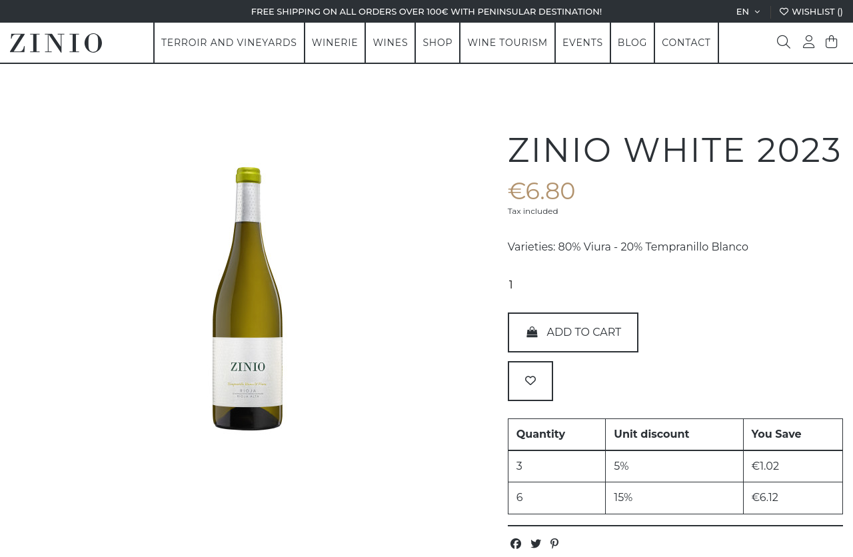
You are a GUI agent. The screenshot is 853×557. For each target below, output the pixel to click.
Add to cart (573, 332)
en (749, 11)
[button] (335, 43)
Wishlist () (810, 11)
